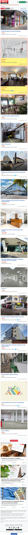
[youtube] (18, 528)
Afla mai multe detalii (19, 532)
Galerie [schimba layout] (7, 8)
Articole (7, 524)
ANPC (22, 525)
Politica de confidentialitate (10, 525)
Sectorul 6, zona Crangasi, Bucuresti (10, 116)
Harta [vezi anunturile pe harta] (22, 8)
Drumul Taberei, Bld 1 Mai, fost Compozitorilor (12, 402)
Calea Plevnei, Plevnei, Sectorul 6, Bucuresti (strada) (12, 230)
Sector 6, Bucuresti (6, 144)
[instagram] (11, 528)
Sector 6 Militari (5, 430)
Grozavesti (4, 87)
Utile (14, 507)
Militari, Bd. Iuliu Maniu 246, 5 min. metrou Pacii (13, 172)
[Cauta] (18, 2)
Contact (18, 525)
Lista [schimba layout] (11, 8)
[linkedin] (13, 528)
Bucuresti (3, 59)
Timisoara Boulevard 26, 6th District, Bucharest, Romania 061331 (13, 201)
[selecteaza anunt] (26, 11)
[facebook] (9, 528)
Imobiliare (14, 462)
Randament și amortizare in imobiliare (10, 458)
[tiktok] (16, 528)
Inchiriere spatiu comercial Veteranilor (11, 31)
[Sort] (25, 8)
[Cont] (27, 2)
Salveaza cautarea (14, 440)
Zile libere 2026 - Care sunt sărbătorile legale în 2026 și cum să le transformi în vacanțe (13, 479)
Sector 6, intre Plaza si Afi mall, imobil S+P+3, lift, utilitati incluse (13, 345)
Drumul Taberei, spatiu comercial (9, 374)
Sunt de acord (14, 533)
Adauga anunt (22, 2)
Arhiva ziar (12, 524)
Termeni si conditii (18, 524)
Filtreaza (3, 8)
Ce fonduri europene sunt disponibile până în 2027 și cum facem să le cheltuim (12, 502)
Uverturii (3, 288)
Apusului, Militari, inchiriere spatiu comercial (12, 316)
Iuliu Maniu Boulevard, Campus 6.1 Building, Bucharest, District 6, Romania (12, 260)
